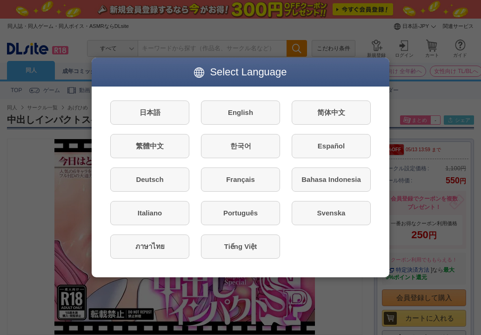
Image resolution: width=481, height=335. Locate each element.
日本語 (150, 112)
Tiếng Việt (240, 246)
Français (240, 179)
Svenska (331, 213)
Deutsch (149, 179)
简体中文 (331, 112)
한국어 (240, 146)
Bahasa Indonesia (331, 179)
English (240, 112)
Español (331, 146)
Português (240, 213)
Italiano (150, 213)
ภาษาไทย (150, 246)
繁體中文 (150, 146)
